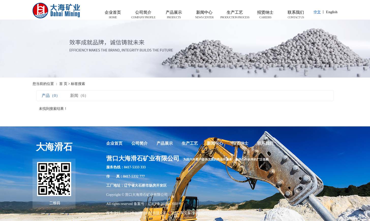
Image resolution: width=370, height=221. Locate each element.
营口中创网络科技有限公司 (145, 213)
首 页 (63, 84)
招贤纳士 (265, 15)
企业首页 (113, 15)
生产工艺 (235, 15)
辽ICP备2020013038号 (165, 204)
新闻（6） (79, 95)
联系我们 (296, 15)
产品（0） (51, 95)
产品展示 (174, 15)
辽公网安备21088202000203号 (194, 213)
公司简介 (143, 15)
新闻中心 (204, 15)
